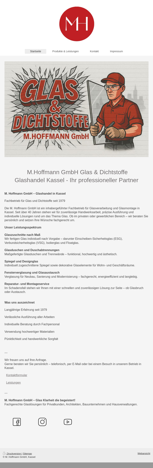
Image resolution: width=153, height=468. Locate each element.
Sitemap (27, 453)
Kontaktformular (16, 375)
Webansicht (144, 453)
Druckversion (12, 453)
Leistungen (13, 382)
